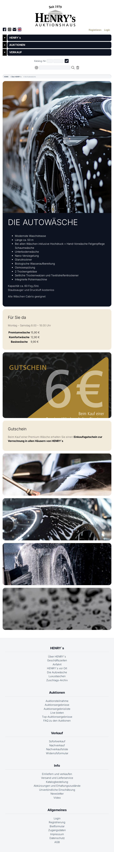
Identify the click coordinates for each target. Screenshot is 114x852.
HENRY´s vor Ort (57, 668)
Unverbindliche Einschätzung (57, 789)
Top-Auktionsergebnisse (57, 716)
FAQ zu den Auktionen (57, 720)
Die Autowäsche (57, 672)
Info (57, 765)
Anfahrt (57, 664)
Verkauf (57, 733)
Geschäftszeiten (57, 660)
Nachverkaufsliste (57, 749)
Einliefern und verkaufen (57, 774)
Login (57, 818)
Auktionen (57, 692)
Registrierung (57, 822)
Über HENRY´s (16, 77)
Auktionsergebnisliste (57, 708)
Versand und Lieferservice (57, 777)
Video (57, 797)
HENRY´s (15, 37)
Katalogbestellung (57, 782)
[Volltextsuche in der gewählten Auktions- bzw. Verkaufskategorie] (54, 67)
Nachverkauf (57, 745)
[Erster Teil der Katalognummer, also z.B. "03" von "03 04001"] (50, 61)
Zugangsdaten (57, 830)
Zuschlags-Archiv (57, 680)
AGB (57, 842)
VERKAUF (15, 52)
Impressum (57, 834)
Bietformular (57, 826)
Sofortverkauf (57, 741)
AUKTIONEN (17, 45)
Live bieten (57, 712)
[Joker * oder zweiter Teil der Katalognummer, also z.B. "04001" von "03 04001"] (58, 61)
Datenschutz (57, 838)
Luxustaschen (57, 676)
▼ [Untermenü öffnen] (5, 38)
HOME (6, 77)
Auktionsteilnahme (57, 701)
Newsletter (57, 793)
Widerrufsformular (57, 753)
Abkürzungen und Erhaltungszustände (57, 785)
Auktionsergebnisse (57, 704)
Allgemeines (57, 810)
